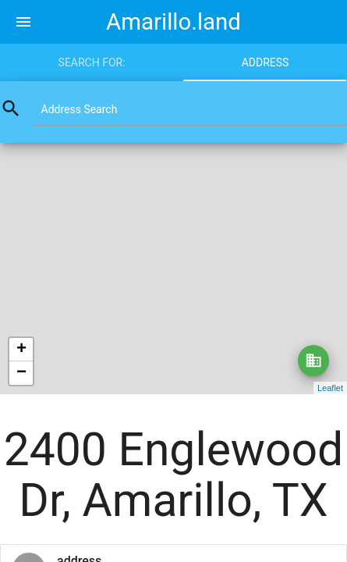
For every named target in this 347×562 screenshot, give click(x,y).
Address (265, 62)
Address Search (79, 109)
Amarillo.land (173, 22)
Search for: (92, 62)
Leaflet (330, 388)
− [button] (21, 373)
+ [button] (21, 349)
